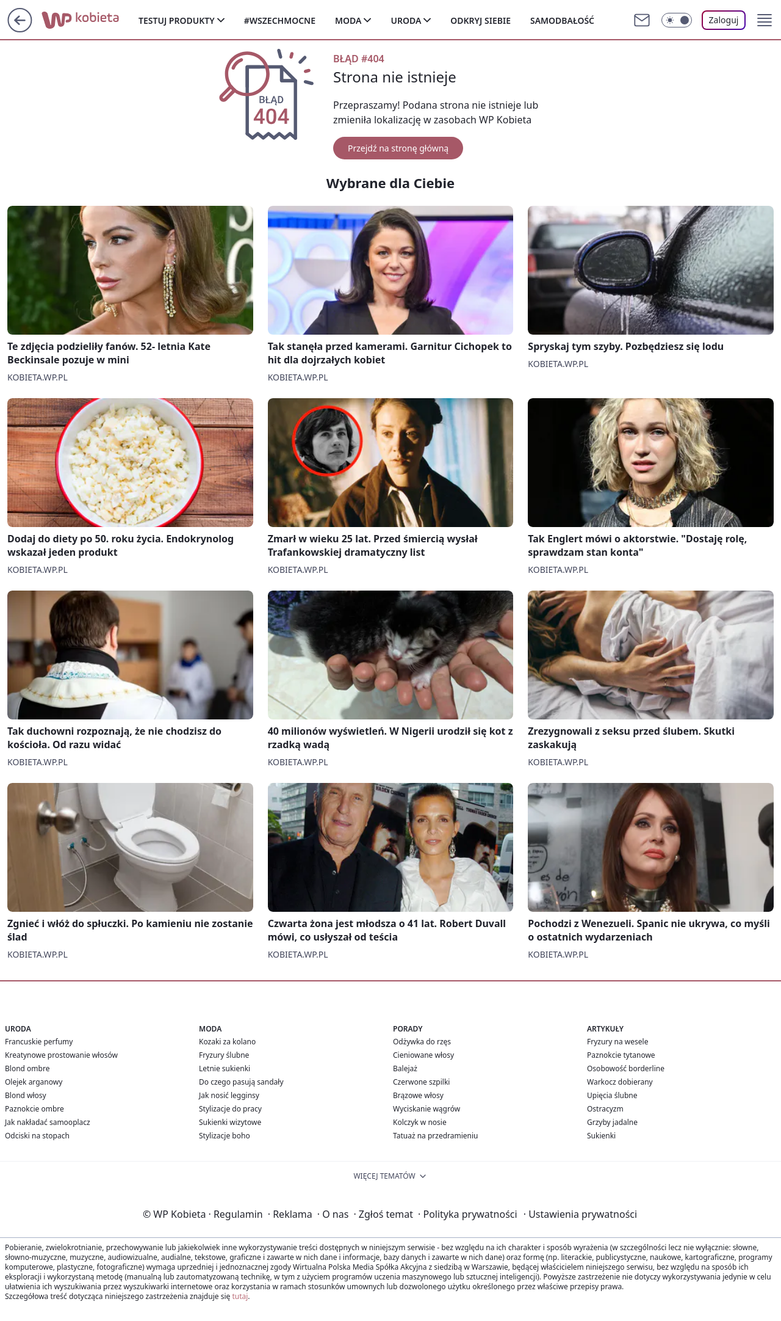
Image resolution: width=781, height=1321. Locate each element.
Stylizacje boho (224, 1135)
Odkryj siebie (480, 20)
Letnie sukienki (224, 1068)
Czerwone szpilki (421, 1082)
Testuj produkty (177, 20)
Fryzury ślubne (224, 1055)
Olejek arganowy (33, 1082)
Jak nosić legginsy (229, 1095)
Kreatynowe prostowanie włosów (61, 1055)
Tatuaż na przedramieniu (435, 1135)
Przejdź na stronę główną (398, 148)
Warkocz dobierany (620, 1082)
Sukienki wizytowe (230, 1122)
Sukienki (601, 1135)
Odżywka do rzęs (422, 1041)
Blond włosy (25, 1095)
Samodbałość (562, 20)
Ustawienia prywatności (580, 1214)
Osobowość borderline (625, 1068)
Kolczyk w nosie (420, 1122)
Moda (348, 20)
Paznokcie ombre (34, 1109)
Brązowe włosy (418, 1095)
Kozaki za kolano (227, 1041)
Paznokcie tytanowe (621, 1055)
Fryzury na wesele (617, 1041)
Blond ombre (27, 1068)
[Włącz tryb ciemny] (676, 20)
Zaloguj (724, 20)
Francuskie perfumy (39, 1041)
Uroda (405, 20)
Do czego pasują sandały (241, 1082)
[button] (764, 20)
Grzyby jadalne (612, 1122)
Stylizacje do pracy (230, 1109)
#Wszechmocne (279, 20)
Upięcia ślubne (612, 1095)
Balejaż (405, 1068)
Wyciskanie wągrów (426, 1109)
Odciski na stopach (37, 1135)
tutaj (240, 1296)
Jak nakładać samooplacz (47, 1122)
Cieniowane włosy (423, 1055)
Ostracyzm (605, 1109)
